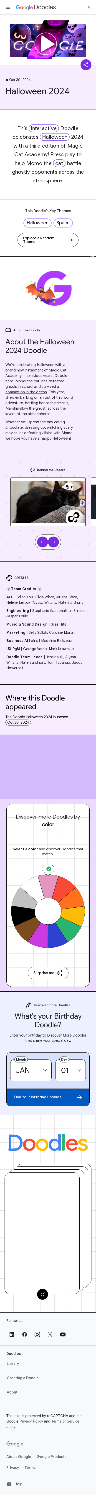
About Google (18, 1457)
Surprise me (48, 973)
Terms (30, 1467)
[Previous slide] (42, 542)
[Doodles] (48, 1142)
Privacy (12, 1467)
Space (63, 223)
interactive (44, 128)
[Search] (89, 7)
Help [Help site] (14, 1484)
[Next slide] (53, 542)
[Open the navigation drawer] (8, 7)
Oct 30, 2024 (18, 722)
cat (59, 163)
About (12, 1392)
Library (13, 1363)
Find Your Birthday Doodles (48, 1097)
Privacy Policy (31, 1421)
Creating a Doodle (23, 1378)
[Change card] (42, 1294)
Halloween (54, 137)
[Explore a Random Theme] (48, 240)
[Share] (86, 64)
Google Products (51, 1457)
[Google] (14, 1444)
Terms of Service (65, 1421)
